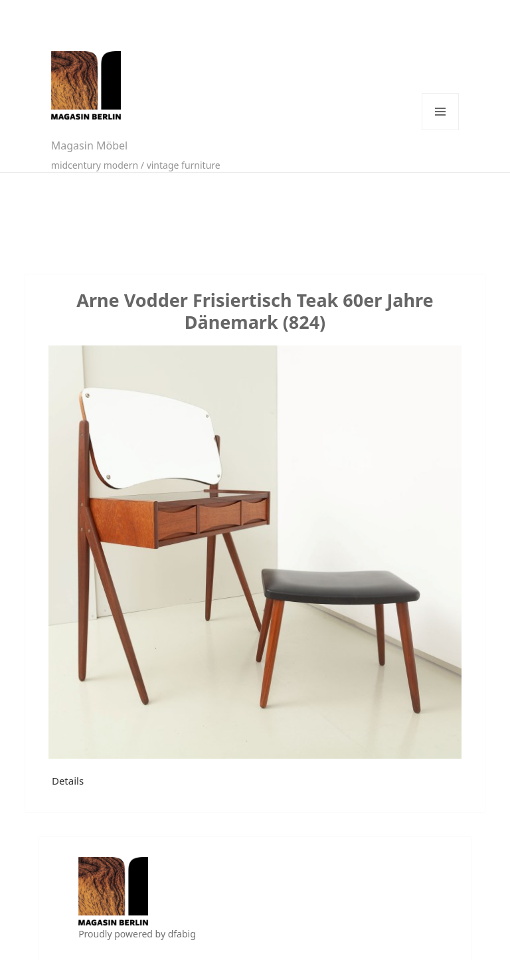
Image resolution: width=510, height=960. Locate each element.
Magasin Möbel (89, 145)
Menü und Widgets (440, 111)
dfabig (182, 933)
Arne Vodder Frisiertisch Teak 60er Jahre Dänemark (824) (254, 311)
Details (68, 780)
